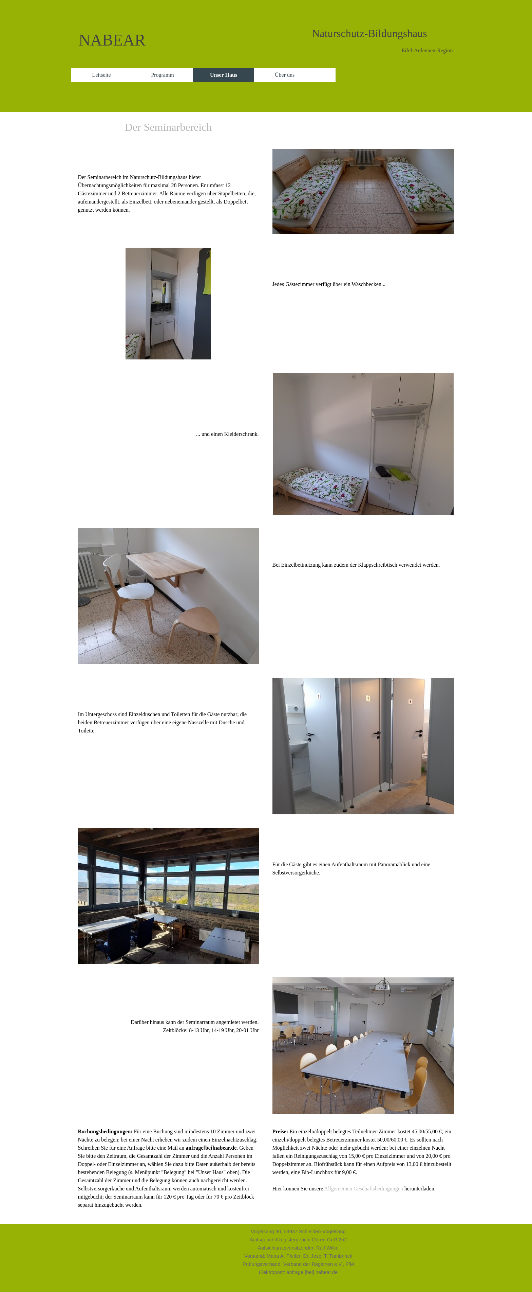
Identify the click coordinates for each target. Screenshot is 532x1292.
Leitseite (101, 75)
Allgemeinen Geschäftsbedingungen (363, 1188)
